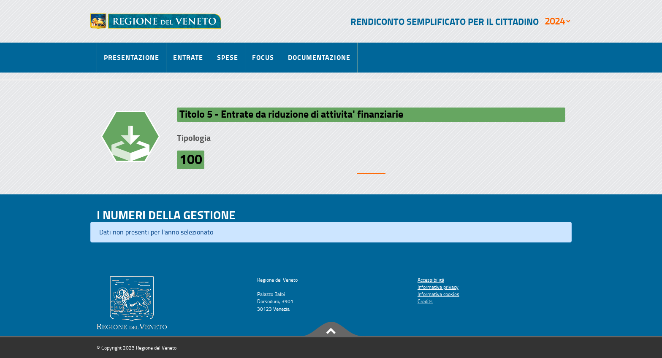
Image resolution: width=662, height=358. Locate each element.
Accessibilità (431, 279)
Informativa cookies (438, 294)
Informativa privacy (438, 287)
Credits (425, 301)
